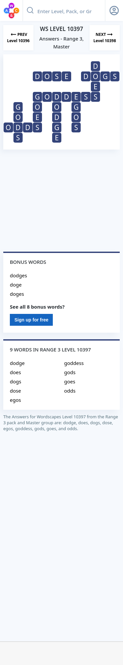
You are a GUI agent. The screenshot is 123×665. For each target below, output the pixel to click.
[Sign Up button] (114, 10)
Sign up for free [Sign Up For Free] (31, 319)
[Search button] (30, 10)
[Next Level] (105, 37)
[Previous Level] (18, 37)
